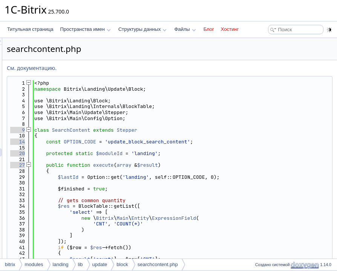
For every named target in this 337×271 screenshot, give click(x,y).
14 (111, 142)
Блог (209, 29)
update (99, 264)
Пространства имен (85, 29)
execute (197, 165)
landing (61, 264)
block (122, 264)
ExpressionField (268, 218)
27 (111, 165)
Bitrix (199, 218)
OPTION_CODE (174, 142)
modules (34, 264)
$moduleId (203, 153)
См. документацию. (126, 68)
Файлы (185, 29)
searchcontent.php (158, 264)
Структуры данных (142, 29)
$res (158, 206)
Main (216, 218)
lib (80, 264)
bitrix (10, 264)
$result (241, 165)
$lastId (162, 177)
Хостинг (230, 29)
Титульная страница (30, 29)
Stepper (221, 130)
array (218, 165)
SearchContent (165, 130)
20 (111, 153)
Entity (234, 218)
